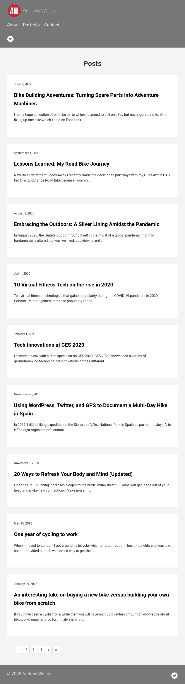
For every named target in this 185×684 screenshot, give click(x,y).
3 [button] (34, 649)
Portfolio (31, 24)
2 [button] (26, 649)
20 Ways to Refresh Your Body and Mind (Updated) (73, 474)
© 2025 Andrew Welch (28, 673)
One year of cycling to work (46, 534)
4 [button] (41, 649)
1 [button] (19, 649)
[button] (48, 649)
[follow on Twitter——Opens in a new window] (12, 38)
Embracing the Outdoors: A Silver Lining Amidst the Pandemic (86, 224)
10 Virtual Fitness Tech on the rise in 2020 (63, 285)
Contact (51, 24)
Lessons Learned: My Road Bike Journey (61, 164)
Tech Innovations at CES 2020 (49, 345)
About (13, 24)
